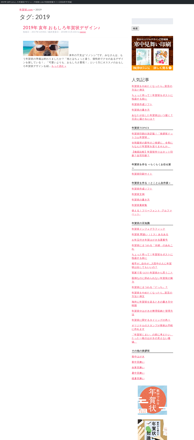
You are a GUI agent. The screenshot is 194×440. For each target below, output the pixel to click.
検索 (135, 28)
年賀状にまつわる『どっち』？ (150, 287)
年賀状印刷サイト (142, 173)
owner (83, 32)
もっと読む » (58, 66)
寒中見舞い (138, 361)
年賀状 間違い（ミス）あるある (150, 234)
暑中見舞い (138, 372)
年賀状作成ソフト (142, 104)
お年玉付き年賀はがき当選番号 (150, 239)
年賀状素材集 (139, 205)
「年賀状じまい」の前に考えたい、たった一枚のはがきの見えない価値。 (152, 338)
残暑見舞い (138, 378)
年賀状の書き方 (141, 109)
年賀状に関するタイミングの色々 (151, 319)
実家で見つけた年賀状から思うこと (152, 272)
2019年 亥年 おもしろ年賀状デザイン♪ (61, 27)
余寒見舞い (138, 367)
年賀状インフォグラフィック (148, 228)
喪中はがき (138, 356)
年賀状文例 (138, 194)
